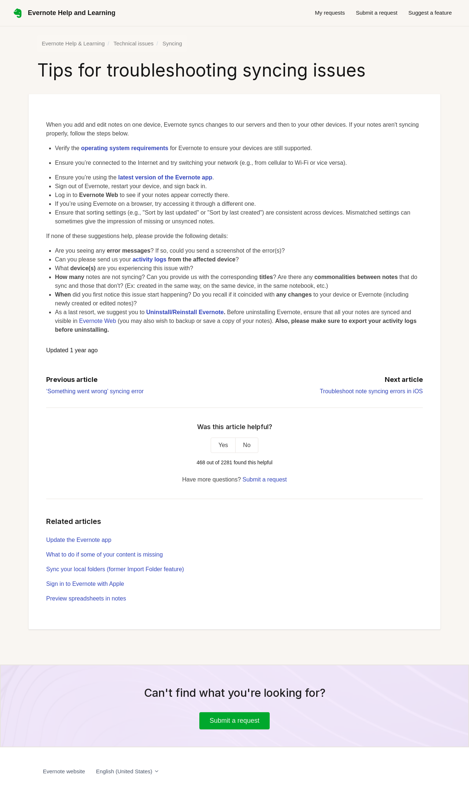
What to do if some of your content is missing (104, 554)
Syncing (172, 43)
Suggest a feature (430, 13)
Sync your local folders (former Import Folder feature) (115, 569)
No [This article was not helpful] (246, 445)
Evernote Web (97, 321)
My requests (330, 13)
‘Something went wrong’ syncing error (95, 391)
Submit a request (376, 13)
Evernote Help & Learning (73, 43)
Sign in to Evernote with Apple (85, 584)
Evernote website (64, 771)
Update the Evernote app (78, 540)
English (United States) (127, 771)
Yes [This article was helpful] (223, 445)
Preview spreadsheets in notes (86, 598)
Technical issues (134, 43)
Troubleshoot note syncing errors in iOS (371, 391)
